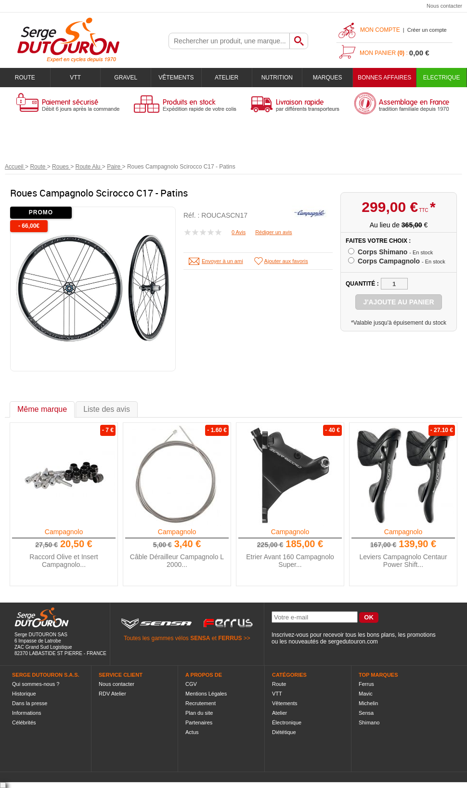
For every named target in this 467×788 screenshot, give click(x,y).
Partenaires (198, 722)
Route (25, 77)
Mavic (366, 693)
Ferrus (366, 684)
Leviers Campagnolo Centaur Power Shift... (403, 560)
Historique (24, 693)
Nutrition (277, 77)
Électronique (286, 722)
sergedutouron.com (352, 641)
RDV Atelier (112, 693)
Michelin (368, 703)
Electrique (441, 77)
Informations (26, 713)
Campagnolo (64, 532)
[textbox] (229, 41)
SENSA (200, 638)
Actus (192, 732)
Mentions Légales (206, 693)
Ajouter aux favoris (286, 261)
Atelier (226, 77)
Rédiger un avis (273, 232)
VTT (75, 77)
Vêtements (176, 77)
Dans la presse (29, 703)
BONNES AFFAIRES (384, 77)
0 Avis (239, 232)
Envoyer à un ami (222, 261)
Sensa (366, 713)
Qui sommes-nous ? (35, 684)
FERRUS (230, 638)
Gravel (125, 77)
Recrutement (200, 703)
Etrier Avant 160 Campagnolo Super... (290, 560)
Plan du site (199, 713)
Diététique (284, 732)
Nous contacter (444, 6)
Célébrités (24, 722)
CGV (191, 684)
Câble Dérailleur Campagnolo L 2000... (177, 560)
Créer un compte (427, 30)
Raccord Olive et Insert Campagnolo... (63, 560)
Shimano (369, 722)
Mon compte (380, 29)
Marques (327, 77)
